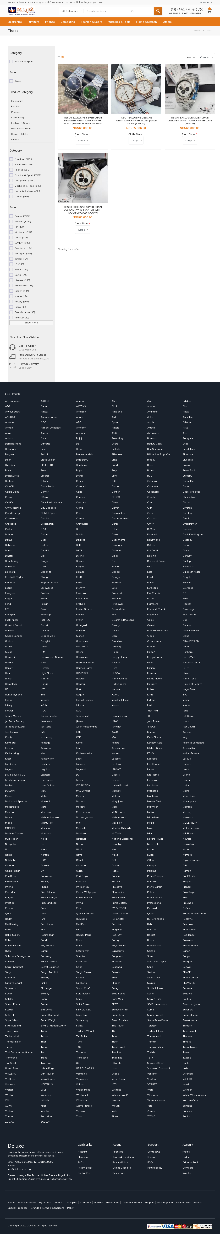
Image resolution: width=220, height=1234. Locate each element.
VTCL (115, 1084)
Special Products (17, 1208)
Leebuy (187, 764)
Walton (9, 1089)
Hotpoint (152, 683)
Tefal (114, 1036)
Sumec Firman (120, 1009)
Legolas (45, 769)
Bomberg (81, 465)
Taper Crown (12, 1030)
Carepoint (153, 486)
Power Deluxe (84, 897)
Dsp (114, 561)
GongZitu (46, 641)
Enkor (79, 582)
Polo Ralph (189, 892)
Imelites (45, 699)
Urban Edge (47, 1068)
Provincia (188, 902)
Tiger (115, 1041)
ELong (44, 577)
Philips (44, 886)
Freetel (80, 614)
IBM (43, 694)
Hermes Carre (84, 667)
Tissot (44, 1047)
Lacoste (116, 758)
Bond (115, 465)
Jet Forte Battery (14, 721)
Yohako (80, 1111)
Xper (43, 1105)
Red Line (116, 924)
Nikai (79, 849)
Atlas (8, 433)
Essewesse (47, 587)
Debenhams (118, 539)
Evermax (81, 593)
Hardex (9, 662)
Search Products (27, 1202)
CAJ (114, 481)
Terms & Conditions (53, 1208)
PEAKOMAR (11, 881)
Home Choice (119, 678)
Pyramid (152, 908)
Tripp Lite (117, 1057)
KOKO (150, 753)
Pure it (79, 908)
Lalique (187, 758)
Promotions (112, 1202)
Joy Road (46, 726)
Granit (8, 646)
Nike (114, 849)
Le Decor (117, 764)
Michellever (153, 817)
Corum (80, 518)
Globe (186, 635)
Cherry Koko (189, 497)
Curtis (115, 523)
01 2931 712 (176, 13)
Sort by (191, 57)
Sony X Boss (154, 998)
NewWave (189, 844)
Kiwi (43, 753)
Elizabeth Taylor (14, 577)
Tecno (44, 1036)
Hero (114, 667)
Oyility (79, 870)
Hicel (7, 673)
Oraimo (116, 865)
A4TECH (45, 400)
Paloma (151, 870)
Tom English (118, 1047)
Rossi (79, 940)
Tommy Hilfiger (155, 1047)
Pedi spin (81, 881)
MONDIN (10, 828)
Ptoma (9, 908)
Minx (78, 822)
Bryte (115, 475)
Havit (150, 662)
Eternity (80, 587)
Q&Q (8, 913)
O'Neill (79, 860)
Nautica (187, 838)
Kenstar (9, 748)
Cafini (79, 481)
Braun (150, 470)
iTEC (43, 710)
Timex (8, 1047)
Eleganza (46, 571)
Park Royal (82, 876)
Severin (116, 972)
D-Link (115, 529)
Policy (70, 1208)
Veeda (115, 1073)
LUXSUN (10, 790)
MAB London (83, 790)
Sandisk (80, 956)
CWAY (151, 523)
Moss (150, 828)
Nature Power (155, 838)
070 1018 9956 (192, 13)
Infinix (44, 705)
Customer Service (132, 1202)
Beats (115, 443)
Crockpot (10, 523)
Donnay (187, 555)
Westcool (46, 1095)
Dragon (45, 561)
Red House (47, 924)
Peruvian (152, 881)
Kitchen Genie (154, 748)
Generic (9, 630)
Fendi (8, 603)
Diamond (117, 550)
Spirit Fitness (83, 1004)
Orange (151, 865)
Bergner (9, 454)
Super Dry (81, 1014)
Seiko (79, 966)
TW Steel (10, 1063)
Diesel (186, 550)
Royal (79, 945)
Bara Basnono (13, 443)
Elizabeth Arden (192, 571)
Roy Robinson (13, 945)
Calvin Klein (189, 481)
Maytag (9, 812)
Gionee (80, 635)
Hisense (151, 673)
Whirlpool (152, 1095)
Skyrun (151, 982)
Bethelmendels (84, 454)
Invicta (186, 705)
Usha (115, 1068)
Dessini (45, 550)
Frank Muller (118, 609)
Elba (149, 566)
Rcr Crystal (118, 918)
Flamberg (152, 603)
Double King (12, 561)
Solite (150, 993)
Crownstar (82, 523)
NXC (43, 860)
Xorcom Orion (191, 1100)
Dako (115, 534)
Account (82, 1151)
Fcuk (185, 598)
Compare (188, 1167)
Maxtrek (187, 806)
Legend (9, 769)
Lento (150, 769)
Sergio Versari (84, 972)
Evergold (188, 587)
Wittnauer (82, 1100)
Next (7, 849)
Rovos (150, 940)
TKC (78, 1047)
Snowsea (188, 988)
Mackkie (116, 790)
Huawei (116, 689)
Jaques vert (82, 715)
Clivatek (187, 507)
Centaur (80, 497)
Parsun (116, 876)
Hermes (45, 667)
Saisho (151, 950)
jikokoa (80, 721)
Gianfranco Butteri (157, 630)
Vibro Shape (48, 1079)
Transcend (82, 1057)
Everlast (45, 593)
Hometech (11, 683)
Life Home (153, 774)
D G (78, 529)
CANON (9, 486)
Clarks (79, 507)
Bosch (150, 465)
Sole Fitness (83, 993)
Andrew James (49, 417)
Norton (45, 854)
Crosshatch (47, 523)
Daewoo (187, 529)
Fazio (150, 598)
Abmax (80, 400)
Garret (44, 625)
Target (44, 1030)
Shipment (83, 1157)
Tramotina (11, 1057)
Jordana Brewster (15, 726)
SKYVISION (189, 982)
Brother (45, 475)
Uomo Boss (11, 1068)
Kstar (8, 758)
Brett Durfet (12, 475)
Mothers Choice (14, 833)
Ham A (151, 651)
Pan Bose (10, 876)
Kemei (79, 742)
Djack (115, 555)
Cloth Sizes (81, 134)
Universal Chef (155, 1063)
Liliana (186, 774)
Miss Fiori (117, 822)
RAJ (43, 918)
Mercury (187, 812)
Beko (43, 449)
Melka (150, 812)
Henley (9, 667)
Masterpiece (189, 801)
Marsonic (46, 801)
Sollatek (187, 993)
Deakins (80, 539)
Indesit (151, 699)
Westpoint (82, 1095)
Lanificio (45, 764)
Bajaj (79, 438)
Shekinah (10, 977)
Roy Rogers (47, 945)
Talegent (152, 1025)
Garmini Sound (13, 625)
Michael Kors (119, 817)
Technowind (12, 1036)
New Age (117, 844)
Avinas (9, 438)
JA (113, 710)
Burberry (187, 475)
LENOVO (117, 769)
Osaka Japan (12, 870)
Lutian (186, 785)
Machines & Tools (119, 21)
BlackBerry (82, 459)
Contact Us (84, 1173)
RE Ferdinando (155, 918)
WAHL (186, 1084)
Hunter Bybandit (14, 694)
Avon (44, 438)
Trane (44, 1057)
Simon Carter (190, 977)
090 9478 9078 (186, 9)
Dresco (80, 561)
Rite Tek (151, 929)
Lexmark (45, 774)
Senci (150, 966)
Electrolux (188, 566)
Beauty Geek (154, 443)
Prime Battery (119, 902)
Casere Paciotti (191, 491)
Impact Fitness (84, 699)
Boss (43, 470)
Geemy (116, 625)
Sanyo (186, 956)
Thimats (187, 1036)
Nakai (44, 838)
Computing (68, 21)
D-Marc (151, 529)
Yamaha (187, 1105)
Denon (186, 545)
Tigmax (151, 1041)
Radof (8, 918)
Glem (115, 635)
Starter (9, 1009)
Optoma (81, 865)
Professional (154, 902)
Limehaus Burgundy (16, 780)
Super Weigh (48, 1020)
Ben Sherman (155, 449)
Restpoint (188, 924)
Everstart (117, 593)
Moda (150, 822)
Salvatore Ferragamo (17, 956)
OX (42, 870)
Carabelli (81, 486)
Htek (78, 689)
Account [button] (205, 2)
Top (43, 1052)
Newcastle (153, 844)
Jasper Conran (120, 715)
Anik (114, 417)
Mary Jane (117, 801)
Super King (118, 1014)
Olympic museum (192, 860)
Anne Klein (188, 417)
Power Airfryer (49, 897)
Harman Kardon (85, 662)
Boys (114, 470)
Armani (9, 427)
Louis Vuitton (48, 785)
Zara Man (46, 1116)
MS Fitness (189, 833)
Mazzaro (46, 812)
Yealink (9, 1111)
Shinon (80, 977)
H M (43, 651)
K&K (78, 732)
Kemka (115, 742)
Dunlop (187, 561)
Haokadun (82, 657)
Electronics (15, 21)
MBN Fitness (83, 812)
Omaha (9, 865)
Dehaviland (153, 539)
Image (8, 699)
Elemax (80, 571)
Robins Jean (47, 934)
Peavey (45, 881)
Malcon (116, 796)
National (81, 838)
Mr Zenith (117, 833)
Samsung (46, 956)
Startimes (46, 1009)
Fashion (116, 598)
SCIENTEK (117, 961)
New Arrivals (183, 1202)
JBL (149, 715)
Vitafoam (152, 1079)
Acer (149, 400)
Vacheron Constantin (159, 1068)
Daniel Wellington (193, 534)
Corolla (45, 518)
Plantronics (118, 892)
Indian (186, 699)
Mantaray (152, 796)
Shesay (45, 977)
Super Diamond (50, 1014)
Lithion (80, 780)
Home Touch (190, 678)
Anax (186, 411)
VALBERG (10, 1073)
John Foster (153, 721)
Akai (114, 406)
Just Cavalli (189, 726)
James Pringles (49, 715)
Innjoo (115, 705)
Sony (79, 998)
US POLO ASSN (85, 1068)
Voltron (80, 1084)
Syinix (79, 1025)
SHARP (187, 972)
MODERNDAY (190, 822)
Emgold (187, 577)
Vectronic (81, 1073)
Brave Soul (189, 470)
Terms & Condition (123, 1157)
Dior (43, 555)
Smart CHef (83, 988)
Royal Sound (119, 945)
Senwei (187, 966)
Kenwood (46, 748)
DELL (79, 545)
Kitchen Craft (119, 748)
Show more (31, 322)
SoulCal (187, 998)
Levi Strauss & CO (15, 774)
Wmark (116, 1100)
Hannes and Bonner (52, 657)
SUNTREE (10, 1014)
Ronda (44, 940)
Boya (79, 470)
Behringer (10, 449)
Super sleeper (190, 1014)
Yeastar (45, 1111)
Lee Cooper (154, 764)
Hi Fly (186, 667)
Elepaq (116, 571)
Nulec (115, 854)
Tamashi (187, 1025)
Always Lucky (12, 411)
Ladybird (152, 758)
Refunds (34, 1208)
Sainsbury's (118, 950)
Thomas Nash (13, 1041)
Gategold (81, 625)
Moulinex (81, 833)
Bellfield (116, 449)
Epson (150, 582)
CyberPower (190, 523)
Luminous (152, 785)
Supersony (82, 1020)
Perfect (116, 881)
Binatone (188, 454)
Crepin (186, 518)
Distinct (80, 555)
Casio (8, 497)
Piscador (10, 892)
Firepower (117, 603)
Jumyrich (116, 726)
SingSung (81, 982)
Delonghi (117, 545)
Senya (8, 972)
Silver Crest (153, 977)
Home (197, 30)
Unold (186, 1063)
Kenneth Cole (154, 742)
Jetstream (46, 721)
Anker (150, 417)
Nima (186, 849)
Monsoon (46, 828)
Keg (185, 737)
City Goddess (48, 507)
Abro (114, 400)
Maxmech (152, 806)
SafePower (82, 950)
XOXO (8, 1105)
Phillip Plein (82, 886)
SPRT (115, 1004)
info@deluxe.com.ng (19, 1169)
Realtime (188, 918)
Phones (50, 21)
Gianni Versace (191, 630)
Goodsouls (82, 641)
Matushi (80, 806)
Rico (43, 929)
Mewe (8, 817)
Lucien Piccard (120, 785)
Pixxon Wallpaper (86, 892)
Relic (149, 924)
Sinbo (44, 982)
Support (149, 1202)
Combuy (187, 513)
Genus (115, 630)
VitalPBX (187, 1079)
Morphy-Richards (121, 828)
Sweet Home (190, 1020)
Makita (44, 796)
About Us (118, 1151)
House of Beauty (192, 683)
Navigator (10, 844)
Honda (44, 683)
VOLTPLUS (47, 1084)
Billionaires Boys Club (159, 454)
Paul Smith (189, 876)
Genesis (45, 630)
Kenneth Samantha (194, 742)
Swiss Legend (13, 1025)
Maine (186, 790)
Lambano (10, 764)
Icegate (80, 694)
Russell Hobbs (190, 945)
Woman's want (156, 1100)
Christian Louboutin (52, 502)
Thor (43, 1041)
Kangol (151, 732)
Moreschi (81, 828)
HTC (43, 689)
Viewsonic (82, 1079)
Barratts (45, 443)
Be (77, 443)
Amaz (44, 411)
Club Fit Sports (49, 513)
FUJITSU (45, 619)
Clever (115, 507)
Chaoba (151, 497)
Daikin (44, 534)
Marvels (80, 801)
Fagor (8, 598)
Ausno (44, 433)
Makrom (80, 796)
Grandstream (154, 641)
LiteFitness (47, 780)
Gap (185, 619)
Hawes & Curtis (191, 662)
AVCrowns (153, 433)
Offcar (151, 860)
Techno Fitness (155, 1030)
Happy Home (119, 657)
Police (150, 892)
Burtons (9, 481)
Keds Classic (154, 737)
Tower (186, 1052)
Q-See (186, 908)
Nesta (79, 844)
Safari (44, 950)
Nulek (150, 854)
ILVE (185, 694)
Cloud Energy (12, 513)
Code (150, 513)
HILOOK (116, 673)
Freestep (46, 614)
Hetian (151, 667)
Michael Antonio (50, 817)
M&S (43, 790)
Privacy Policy (120, 1162)
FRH (114, 614)
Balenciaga (118, 438)
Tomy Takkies (190, 1047)
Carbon (116, 486)
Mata (44, 806)
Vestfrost (10, 1079)
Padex (115, 870)
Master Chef (154, 801)
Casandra (153, 491)
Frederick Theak (156, 609)
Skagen (116, 982)
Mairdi (8, 796)
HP (6, 689)
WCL (43, 1089)
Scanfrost (81, 961)
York (114, 1111)
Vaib (185, 1068)
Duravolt (10, 566)
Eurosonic (152, 587)
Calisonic (152, 481)
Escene (187, 582)
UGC (78, 1063)
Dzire (44, 566)
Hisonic (187, 673)
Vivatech (10, 1084)
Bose (8, 470)
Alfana (151, 406)
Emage (116, 577)
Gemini (151, 625)
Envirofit (116, 582)
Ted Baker (82, 1036)
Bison (8, 459)
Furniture (33, 21)
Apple (150, 422)
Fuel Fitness (11, 619)
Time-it (187, 1041)
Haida (115, 651)
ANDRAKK (10, 417)
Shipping (72, 1202)
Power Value (119, 897)
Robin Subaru (12, 934)
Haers (79, 651)
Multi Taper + (12, 838)
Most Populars (165, 1202)
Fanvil (44, 598)
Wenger (187, 1089)
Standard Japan (192, 1004)
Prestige (9, 902)
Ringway (117, 929)
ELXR (79, 577)
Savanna (10, 961)
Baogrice (188, 438)
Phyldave (117, 886)
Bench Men (189, 449)
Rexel (8, 929)
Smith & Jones (155, 988)
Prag (185, 897)
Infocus (80, 705)
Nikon (150, 849)
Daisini (80, 534)
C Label (45, 481)
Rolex (8, 940)
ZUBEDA (45, 1121)
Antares (9, 422)
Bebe (185, 443)
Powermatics (154, 897)
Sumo (150, 1009)
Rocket (151, 934)
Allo (185, 406)
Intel (149, 705)
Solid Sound (118, 993)
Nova (79, 854)
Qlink (43, 913)
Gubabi (151, 646)
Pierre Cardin (154, 886)
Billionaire (117, 454)
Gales (150, 619)
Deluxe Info (119, 1173)
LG (77, 774)
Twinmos (46, 1063)
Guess (8, 651)
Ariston (187, 422)
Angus (79, 417)
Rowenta (188, 940)
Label (79, 758)
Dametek (152, 534)
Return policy (85, 1167)
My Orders (45, 1202)
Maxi (114, 806)
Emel (150, 577)
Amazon (81, 411)
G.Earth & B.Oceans (123, 619)
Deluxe (151, 545)
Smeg (115, 988)
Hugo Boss (189, 689)
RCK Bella (81, 918)
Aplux (115, 422)
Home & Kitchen (146, 21)
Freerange (188, 609)
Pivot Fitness (48, 892)
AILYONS (81, 406)
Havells (116, 662)
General (187, 625)
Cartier (116, 491)
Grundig (116, 646)
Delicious (10, 545)
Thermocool (154, 1036)
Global (151, 635)
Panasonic (47, 876)
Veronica (188, 1073)
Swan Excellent (120, 1020)
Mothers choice (191, 828)
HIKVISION (82, 673)
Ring (78, 929)
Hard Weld (189, 657)
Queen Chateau (85, 913)
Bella (79, 449)
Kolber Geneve (191, 753)
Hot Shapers (119, 683)
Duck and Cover (156, 561)
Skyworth (10, 988)
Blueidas (10, 465)
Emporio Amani (49, 582)
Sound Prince (12, 1004)
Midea (8, 822)
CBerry (44, 497)
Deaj (43, 539)
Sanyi (150, 956)
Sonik (44, 998)
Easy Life (81, 566)
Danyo (9, 539)
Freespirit (10, 614)
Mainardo (152, 790)
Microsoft (188, 817)
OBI (114, 860)
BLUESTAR (47, 465)
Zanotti (9, 1116)
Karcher (187, 732)
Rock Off (117, 934)
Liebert (115, 774)
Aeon (44, 406)
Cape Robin (47, 486)
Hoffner (45, 678)
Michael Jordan (84, 817)
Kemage (45, 742)
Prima (79, 902)
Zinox (115, 1116)
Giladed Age (48, 635)
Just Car (151, 726)
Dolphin (151, 555)
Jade (185, 710)
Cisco (115, 502)
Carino (186, 486)
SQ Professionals (157, 1004)
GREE (44, 646)
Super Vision (12, 1020)
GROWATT (82, 646)
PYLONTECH (119, 908)
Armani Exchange (51, 427)
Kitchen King (189, 748)
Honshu (80, 683)
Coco (79, 513)
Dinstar (9, 555)
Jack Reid (152, 710)
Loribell (9, 785)
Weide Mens (83, 1089)
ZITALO (151, 1116)
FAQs (81, 1162)
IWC (78, 710)
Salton (186, 950)
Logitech (116, 780)
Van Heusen (47, 1073)
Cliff (149, 507)
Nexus (44, 849)
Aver (185, 433)
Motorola (46, 833)
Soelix (8, 993)
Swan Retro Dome (157, 1020)
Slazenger (46, 988)
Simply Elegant (13, 982)
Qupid (150, 913)
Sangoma (117, 956)
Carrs (79, 491)
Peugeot (187, 881)
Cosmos (152, 518)
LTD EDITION (83, 785)
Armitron (81, 427)
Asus (185, 427)
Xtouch (116, 1105)
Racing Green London (195, 913)
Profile (186, 1151)
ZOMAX (9, 1121)
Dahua (9, 534)
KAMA (115, 732)
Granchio (117, 641)
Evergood (10, 593)
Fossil (44, 609)
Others (167, 21)
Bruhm (80, 475)
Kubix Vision (47, 758)
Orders (186, 1157)
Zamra (151, 1111)
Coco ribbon (118, 513)
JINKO (115, 721)
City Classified (13, 507)
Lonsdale (152, 780)
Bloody (151, 459)
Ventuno (152, 1073)
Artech (151, 427)
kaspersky (46, 737)
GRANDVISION (191, 641)
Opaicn (45, 865)
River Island (189, 929)
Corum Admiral (120, 518)
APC (78, 422)
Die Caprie (153, 550)
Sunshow (188, 1009)
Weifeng (116, 1089)
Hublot (151, 689)
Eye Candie (153, 593)
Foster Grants (84, 609)
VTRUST (152, 1084)
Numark (187, 854)
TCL (114, 1030)
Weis (150, 1089)
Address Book (191, 1162)
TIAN (79, 1041)
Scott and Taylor (156, 961)
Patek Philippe (155, 876)
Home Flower (155, 678)
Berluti (44, 454)
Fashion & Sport (91, 21)
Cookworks (11, 518)
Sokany (45, 993)
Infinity (8, 705)
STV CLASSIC (84, 1009)
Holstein (80, 678)
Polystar (9, 897)
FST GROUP (189, 614)
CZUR (44, 529)
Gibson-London (14, 635)
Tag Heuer (118, 1025)
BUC (149, 475)
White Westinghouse (195, 1095)
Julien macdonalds (86, 726)
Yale (149, 1105)
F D (184, 593)
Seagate (187, 961)
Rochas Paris (83, 934)
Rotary (115, 940)
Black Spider (48, 459)
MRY (149, 833)
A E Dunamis (12, 400)
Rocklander (189, 934)
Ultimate (116, 1063)
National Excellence (123, 838)
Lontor (186, 780)
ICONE (115, 694)
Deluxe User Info (122, 1167)
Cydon (9, 529)
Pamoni (187, 870)
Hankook (10, 657)
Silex (114, 977)
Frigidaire (152, 614)
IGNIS (150, 694)
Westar (9, 1095)
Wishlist (187, 1173)
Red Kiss (81, 924)
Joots (186, 721)
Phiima (9, 886)
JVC (43, 732)
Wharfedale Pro (121, 1095)
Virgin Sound (119, 1079)
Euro (114, 587)
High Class (47, 673)
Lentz (186, 769)
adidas (187, 400)
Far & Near (82, 598)
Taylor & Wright (85, 1030)
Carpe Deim (12, 491)
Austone (81, 433)
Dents (8, 550)
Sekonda (117, 966)
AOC (43, 422)
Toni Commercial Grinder (19, 1052)
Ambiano (117, 411)
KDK (78, 737)
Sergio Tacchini (49, 972)
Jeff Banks (188, 715)
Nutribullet (10, 860)
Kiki (78, 748)
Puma (44, 908)
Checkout (59, 1202)
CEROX (116, 497)
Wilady (45, 1100)
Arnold (115, 427)
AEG (7, 406)
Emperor (10, 582)
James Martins (13, 715)
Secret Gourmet (14, 966)
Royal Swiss (154, 945)
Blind (114, 459)
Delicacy (187, 539)
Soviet (44, 1004)
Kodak (115, 753)
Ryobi (8, 950)
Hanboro (188, 651)
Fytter (79, 619)
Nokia (8, 854)
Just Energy (11, 732)
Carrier (44, 491)
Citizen (186, 502)
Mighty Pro (47, 822)
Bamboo (152, 438)
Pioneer (187, 886)
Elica (149, 571)
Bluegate (188, 459)
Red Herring (12, 924)
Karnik (8, 737)
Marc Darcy (189, 796)
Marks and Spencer (16, 801)
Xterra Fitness (84, 1105)
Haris (44, 662)
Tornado (81, 1052)
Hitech (8, 678)
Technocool (189, 1030)
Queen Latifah (120, 913)
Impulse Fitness (120, 699)
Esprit (8, 587)
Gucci (186, 646)
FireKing (80, 603)
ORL (185, 865)
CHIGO (9, 502)
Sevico (151, 972)
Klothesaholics (84, 753)
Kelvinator (10, 742)
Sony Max (117, 998)
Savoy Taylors (49, 961)
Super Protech (155, 1014)
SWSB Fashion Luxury (53, 1025)
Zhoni (79, 1116)
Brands (198, 1202)
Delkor (44, 545)
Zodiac (187, 1116)
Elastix (115, 566)
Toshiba (116, 1052)
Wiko (8, 1100)
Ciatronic (81, 502)
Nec (43, 844)
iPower (9, 710)
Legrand (81, 769)
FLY (7, 609)
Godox (9, 641)
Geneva (80, 630)
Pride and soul (49, 902)
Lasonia (80, 764)
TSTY (150, 1057)
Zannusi (187, 1111)
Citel (149, 502)
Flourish (187, 603)
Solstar (9, 998)
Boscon (187, 465)
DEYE (79, 550)
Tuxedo (187, 1057)
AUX (114, 433)
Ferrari (44, 603)
